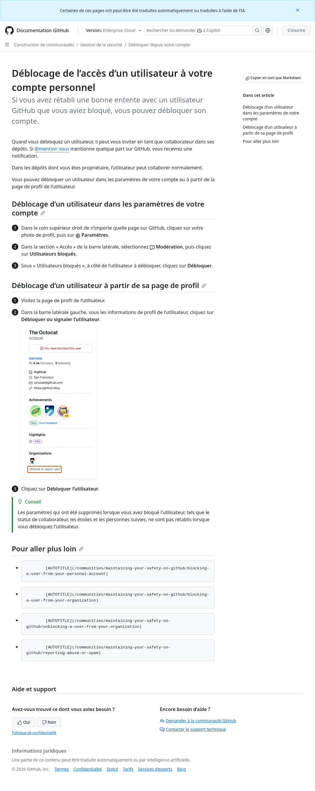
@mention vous (52, 149)
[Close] (298, 9)
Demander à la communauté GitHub (198, 720)
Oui (23, 722)
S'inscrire (296, 30)
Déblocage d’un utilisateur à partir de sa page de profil (109, 285)
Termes (62, 769)
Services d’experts (155, 769)
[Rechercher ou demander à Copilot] (203, 30)
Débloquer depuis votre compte (159, 45)
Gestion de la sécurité (101, 45)
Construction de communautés (44, 45)
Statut (112, 769)
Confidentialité (87, 769)
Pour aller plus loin (47, 548)
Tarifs (128, 769)
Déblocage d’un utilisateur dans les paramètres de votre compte (108, 208)
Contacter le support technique (193, 729)
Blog (181, 769)
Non (49, 722)
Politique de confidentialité (34, 732)
